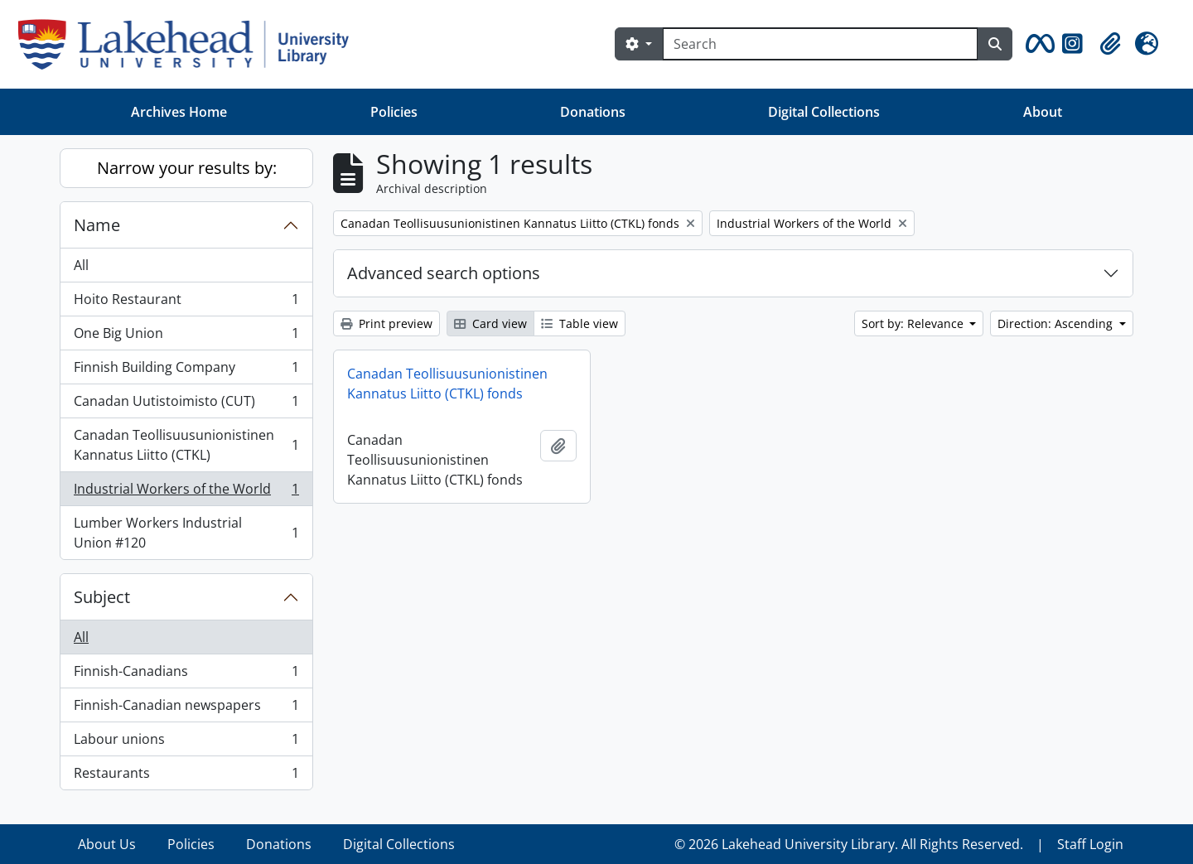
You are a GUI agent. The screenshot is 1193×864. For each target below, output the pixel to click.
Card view (490, 323)
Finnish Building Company (186, 370)
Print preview (386, 323)
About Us (107, 844)
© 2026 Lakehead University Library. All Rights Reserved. (848, 844)
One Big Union (186, 336)
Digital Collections (824, 112)
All (81, 265)
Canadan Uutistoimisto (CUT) (186, 404)
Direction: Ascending (1056, 323)
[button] (1037, 44)
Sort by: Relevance (914, 323)
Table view (579, 323)
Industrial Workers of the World (186, 492)
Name (97, 225)
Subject (102, 597)
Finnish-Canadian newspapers (186, 708)
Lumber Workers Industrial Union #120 (186, 533)
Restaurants (186, 776)
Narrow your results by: (187, 168)
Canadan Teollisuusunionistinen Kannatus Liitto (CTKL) (186, 445)
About (1042, 112)
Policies (394, 112)
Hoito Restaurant (186, 302)
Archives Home (179, 112)
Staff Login (1090, 844)
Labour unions (186, 742)
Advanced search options (443, 273)
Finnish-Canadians (186, 674)
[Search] (820, 43)
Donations (592, 112)
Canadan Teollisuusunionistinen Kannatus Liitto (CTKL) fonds (447, 383)
